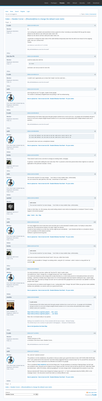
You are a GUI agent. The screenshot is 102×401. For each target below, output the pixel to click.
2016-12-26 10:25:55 (33, 155)
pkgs (28, 215)
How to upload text (32, 98)
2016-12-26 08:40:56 (33, 131)
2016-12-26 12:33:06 (33, 174)
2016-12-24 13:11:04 (33, 89)
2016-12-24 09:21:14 (33, 74)
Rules (11, 11)
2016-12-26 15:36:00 (33, 297)
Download (96, 3)
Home (46, 3)
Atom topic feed (92, 392)
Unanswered (92, 14)
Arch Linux (10, 3)
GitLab (75, 3)
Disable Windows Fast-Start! (57, 98)
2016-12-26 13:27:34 (33, 246)
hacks (32, 215)
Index (6, 11)
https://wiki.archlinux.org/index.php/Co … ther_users (42, 312)
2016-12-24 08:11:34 (33, 25)
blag (40, 215)
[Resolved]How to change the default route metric (45, 19)
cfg (36, 215)
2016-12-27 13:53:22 (33, 351)
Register (22, 11)
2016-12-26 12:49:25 (33, 198)
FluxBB (94, 395)
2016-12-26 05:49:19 (33, 113)
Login (28, 11)
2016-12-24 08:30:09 (33, 56)
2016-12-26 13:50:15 (33, 269)
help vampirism (41, 364)
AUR (88, 3)
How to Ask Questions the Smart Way (37, 326)
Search (17, 11)
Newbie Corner (18, 19)
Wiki (68, 3)
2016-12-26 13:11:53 (33, 222)
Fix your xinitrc (70, 98)
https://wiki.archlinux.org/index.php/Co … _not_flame (42, 313)
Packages (54, 3)
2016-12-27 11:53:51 (33, 333)
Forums (62, 3)
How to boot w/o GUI (43, 98)
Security (82, 3)
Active (86, 14)
